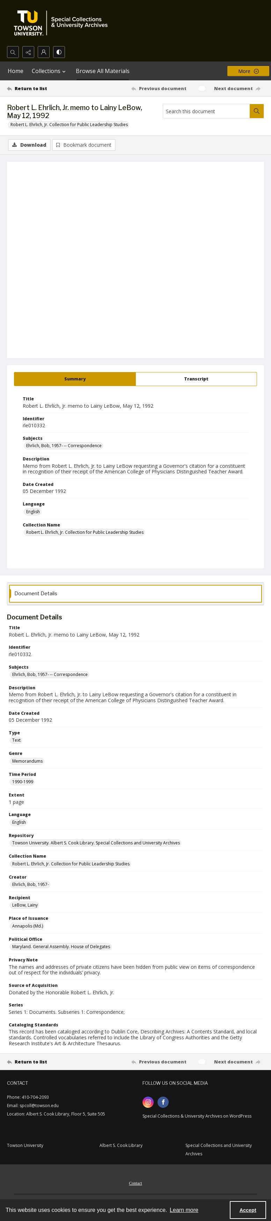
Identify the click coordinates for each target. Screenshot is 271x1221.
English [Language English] (33, 512)
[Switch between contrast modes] (59, 52)
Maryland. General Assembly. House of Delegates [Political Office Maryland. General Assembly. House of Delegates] (61, 947)
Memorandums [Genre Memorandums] (27, 761)
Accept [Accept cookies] (248, 1210)
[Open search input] (13, 52)
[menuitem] (135, 1182)
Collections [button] (49, 71)
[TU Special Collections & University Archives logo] (63, 23)
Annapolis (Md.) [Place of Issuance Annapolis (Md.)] (27, 926)
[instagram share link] (148, 1102)
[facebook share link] (163, 1102)
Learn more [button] (184, 1210)
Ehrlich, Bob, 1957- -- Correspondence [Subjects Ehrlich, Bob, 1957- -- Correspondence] (64, 446)
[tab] (75, 379)
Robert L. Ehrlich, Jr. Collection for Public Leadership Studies (69, 125)
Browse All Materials (103, 71)
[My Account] (43, 52)
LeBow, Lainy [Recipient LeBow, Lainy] (25, 905)
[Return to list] (40, 88)
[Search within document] (257, 111)
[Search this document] (206, 111)
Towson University (25, 1145)
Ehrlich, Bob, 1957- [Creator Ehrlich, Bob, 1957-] (30, 884)
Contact (135, 1183)
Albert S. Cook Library (121, 1145)
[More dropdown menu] (248, 71)
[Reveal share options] (28, 52)
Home (15, 71)
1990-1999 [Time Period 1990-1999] (22, 782)
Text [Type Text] (16, 740)
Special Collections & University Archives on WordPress (196, 1116)
